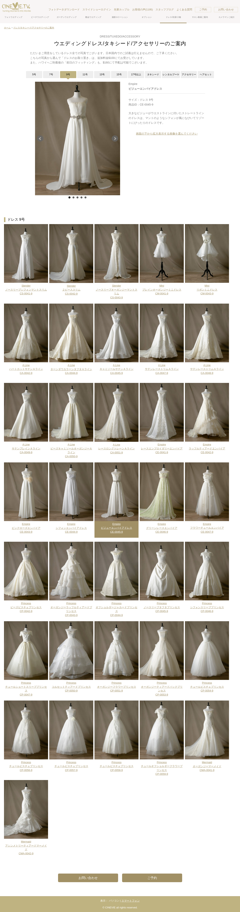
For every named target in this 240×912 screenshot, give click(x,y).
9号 (68, 74)
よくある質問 (184, 9)
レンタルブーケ (171, 74)
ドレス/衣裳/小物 (173, 17)
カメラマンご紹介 (227, 17)
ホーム (7, 27)
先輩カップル (122, 9)
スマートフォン (131, 900)
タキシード (153, 74)
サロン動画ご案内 (200, 17)
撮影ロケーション (120, 17)
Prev (40, 138)
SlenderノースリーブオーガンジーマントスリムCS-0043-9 (116, 289)
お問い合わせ (226, 9)
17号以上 (136, 74)
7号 (51, 74)
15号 (119, 74)
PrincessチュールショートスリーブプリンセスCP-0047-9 (26, 686)
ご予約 (203, 9)
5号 (34, 74)
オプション (147, 17)
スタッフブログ (165, 9)
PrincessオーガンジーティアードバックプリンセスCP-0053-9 (162, 686)
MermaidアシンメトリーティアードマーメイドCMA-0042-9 (26, 845)
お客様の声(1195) (142, 9)
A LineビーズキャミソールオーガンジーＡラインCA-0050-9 (71, 448)
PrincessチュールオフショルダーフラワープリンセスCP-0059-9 (162, 766)
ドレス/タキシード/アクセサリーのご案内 (33, 27)
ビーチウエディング (40, 17)
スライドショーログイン (96, 9)
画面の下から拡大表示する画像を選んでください (167, 133)
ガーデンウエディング (67, 17)
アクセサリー (189, 74)
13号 (101, 74)
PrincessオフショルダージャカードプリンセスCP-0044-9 (116, 607)
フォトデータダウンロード (64, 9)
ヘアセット (206, 74)
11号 (85, 74)
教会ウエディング (93, 17)
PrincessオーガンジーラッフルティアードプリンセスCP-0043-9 (71, 607)
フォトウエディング (13, 17)
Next (115, 138)
